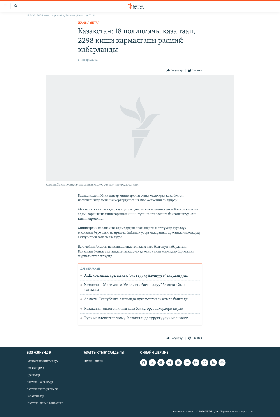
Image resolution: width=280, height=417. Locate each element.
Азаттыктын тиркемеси (42, 389)
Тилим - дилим (93, 361)
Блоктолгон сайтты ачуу (42, 361)
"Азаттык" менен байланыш (45, 403)
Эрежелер (33, 375)
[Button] (174, 70)
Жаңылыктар (88, 23)
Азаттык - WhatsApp (40, 382)
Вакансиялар (35, 396)
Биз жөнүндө (35, 368)
